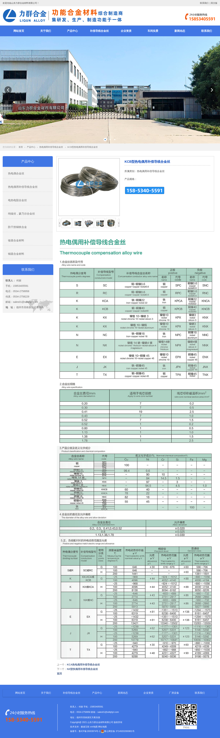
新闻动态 (179, 30)
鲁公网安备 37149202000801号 (118, 731)
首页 (21, 147)
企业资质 (126, 30)
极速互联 (85, 726)
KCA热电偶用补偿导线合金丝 (83, 664)
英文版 (214, 3)
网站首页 (18, 30)
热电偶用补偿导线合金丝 (51, 147)
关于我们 (45, 30)
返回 (59, 673)
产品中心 (72, 30)
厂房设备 (174, 692)
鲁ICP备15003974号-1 (89, 731)
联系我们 (204, 3)
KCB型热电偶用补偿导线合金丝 (82, 147)
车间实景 (153, 30)
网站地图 (102, 726)
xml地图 (94, 726)
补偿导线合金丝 (99, 30)
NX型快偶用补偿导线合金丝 (82, 669)
